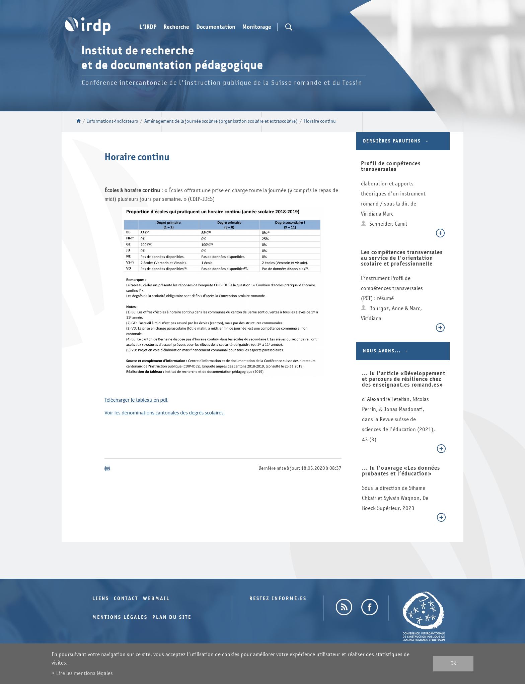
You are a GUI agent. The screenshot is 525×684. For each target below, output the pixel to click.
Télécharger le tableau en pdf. (136, 400)
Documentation (215, 27)
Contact (126, 598)
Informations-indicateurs (112, 121)
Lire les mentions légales (84, 673)
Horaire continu (320, 121)
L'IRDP (147, 27)
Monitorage (256, 27)
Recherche (176, 27)
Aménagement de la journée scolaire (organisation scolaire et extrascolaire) (221, 121)
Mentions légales (120, 617)
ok (453, 664)
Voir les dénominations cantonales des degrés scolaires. (164, 412)
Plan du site (172, 617)
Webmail (156, 598)
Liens (100, 598)
